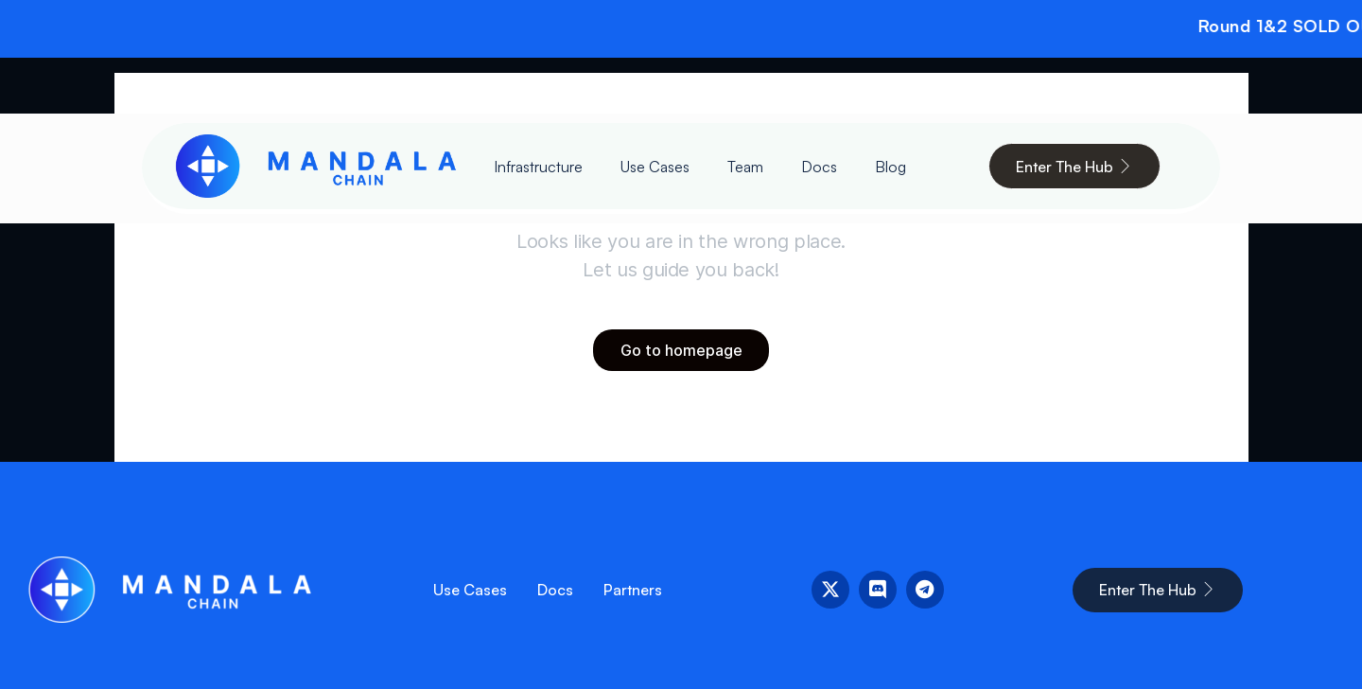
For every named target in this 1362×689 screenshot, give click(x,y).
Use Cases (655, 166)
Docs (819, 166)
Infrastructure (538, 166)
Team (745, 166)
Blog (890, 166)
